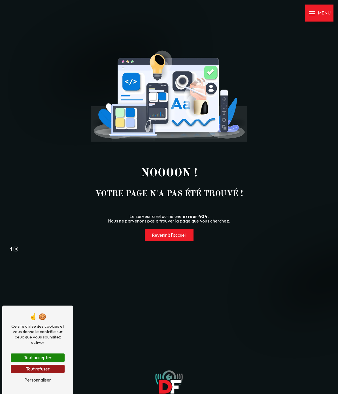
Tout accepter (38, 357)
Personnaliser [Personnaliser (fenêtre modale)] (37, 380)
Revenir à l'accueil (169, 235)
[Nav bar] (319, 13)
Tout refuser (38, 369)
